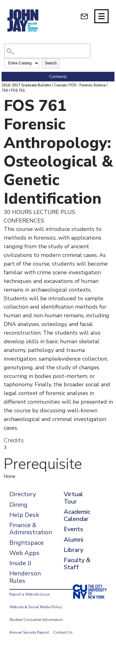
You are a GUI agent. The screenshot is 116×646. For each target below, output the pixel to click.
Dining (18, 505)
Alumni (73, 539)
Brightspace (26, 543)
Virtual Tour (73, 497)
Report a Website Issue (29, 594)
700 (5, 90)
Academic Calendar (77, 515)
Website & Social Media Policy (35, 607)
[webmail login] (84, 16)
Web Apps (24, 553)
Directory (22, 494)
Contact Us (63, 632)
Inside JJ (20, 563)
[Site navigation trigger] (101, 16)
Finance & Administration (30, 528)
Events (73, 529)
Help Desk (24, 515)
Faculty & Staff (77, 563)
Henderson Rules (25, 577)
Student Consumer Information (36, 619)
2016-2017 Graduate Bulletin (26, 85)
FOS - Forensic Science (87, 85)
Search (51, 63)
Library (73, 550)
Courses (60, 85)
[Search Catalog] (47, 51)
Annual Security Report (29, 632)
